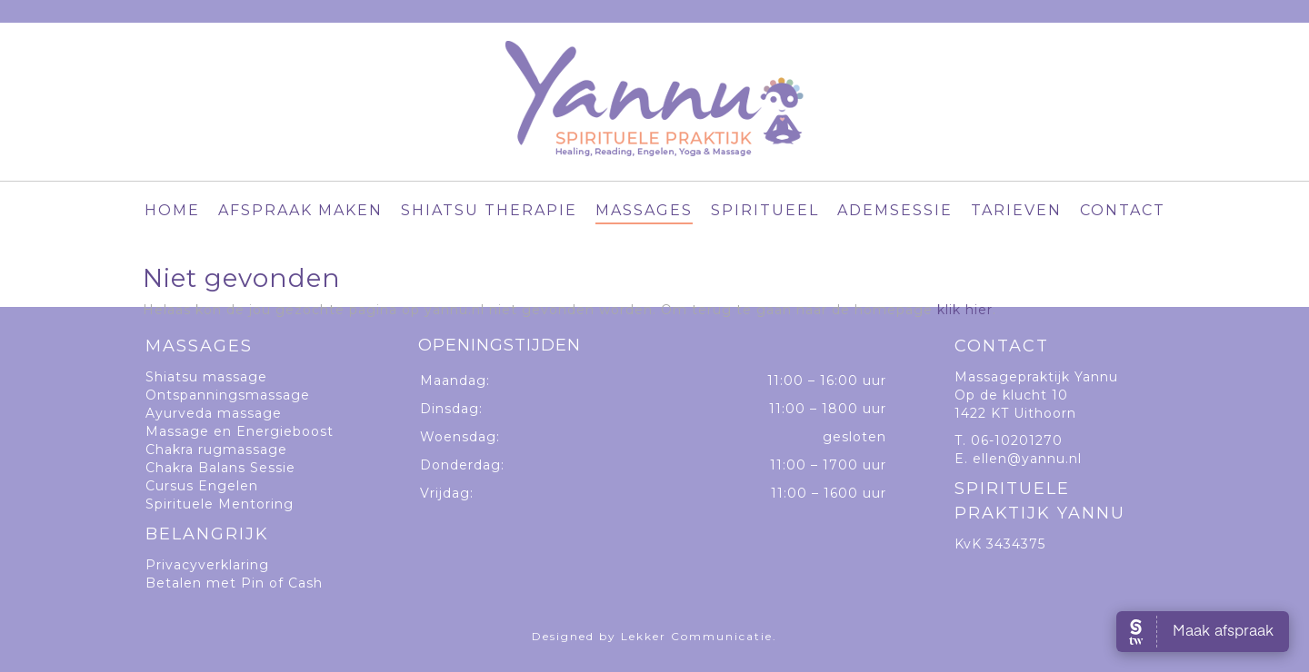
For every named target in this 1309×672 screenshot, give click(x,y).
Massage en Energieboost (239, 431)
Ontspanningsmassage (227, 395)
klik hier (965, 309)
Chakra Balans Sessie (220, 468)
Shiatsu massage (206, 377)
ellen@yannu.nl (1027, 458)
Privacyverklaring (207, 565)
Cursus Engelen (201, 486)
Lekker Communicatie (697, 636)
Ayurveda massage (213, 413)
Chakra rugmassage (216, 449)
